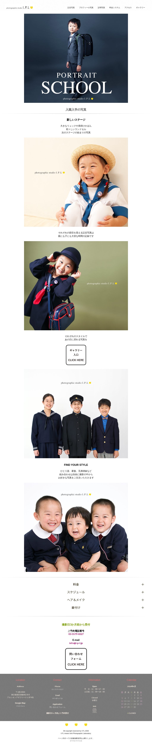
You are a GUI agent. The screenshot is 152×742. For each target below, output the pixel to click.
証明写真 (101, 8)
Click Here (20, 706)
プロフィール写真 (86, 8)
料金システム (114, 8)
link (72, 741)
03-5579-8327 (76, 633)
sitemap (78, 741)
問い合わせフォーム (57, 707)
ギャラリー (140, 8)
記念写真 (71, 8)
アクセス (128, 8)
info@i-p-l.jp (57, 698)
